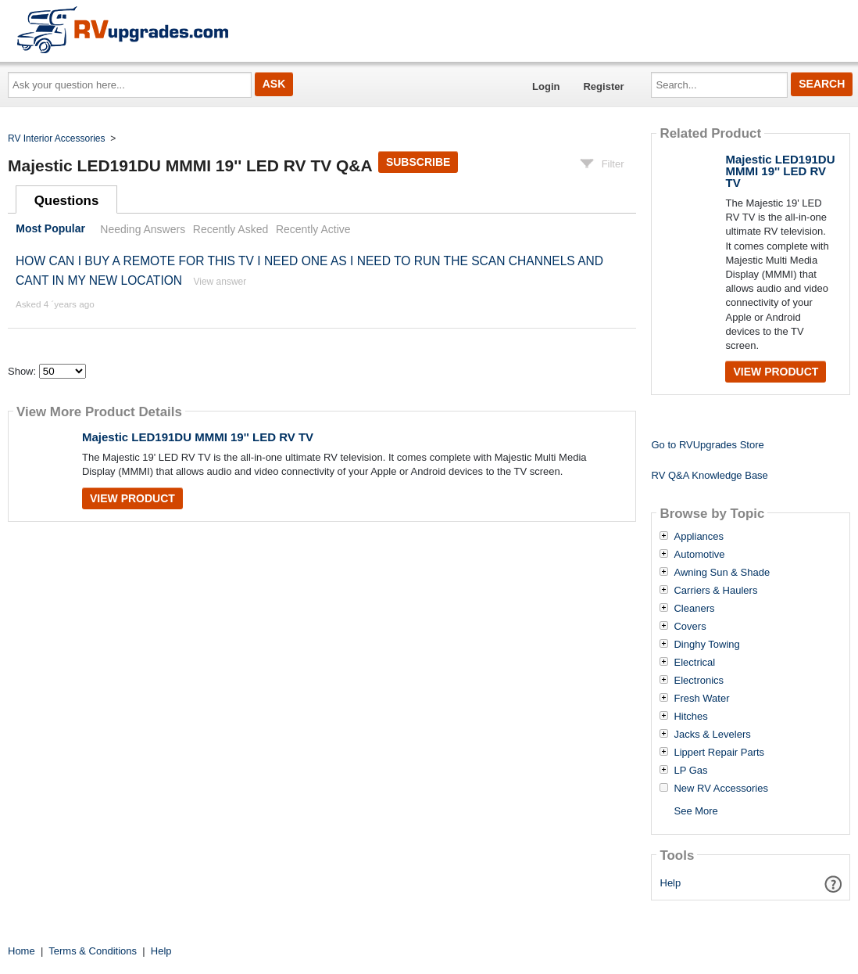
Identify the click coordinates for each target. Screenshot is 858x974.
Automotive (699, 554)
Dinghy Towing (706, 644)
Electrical (694, 662)
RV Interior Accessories (56, 138)
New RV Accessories (720, 788)
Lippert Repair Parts (719, 752)
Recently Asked (230, 229)
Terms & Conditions (92, 951)
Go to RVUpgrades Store (707, 445)
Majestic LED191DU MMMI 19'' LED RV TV (197, 437)
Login (545, 86)
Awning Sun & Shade (722, 572)
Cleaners (694, 608)
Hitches (690, 716)
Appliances (699, 536)
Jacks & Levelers (712, 734)
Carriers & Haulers (715, 590)
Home (21, 951)
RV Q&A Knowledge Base (709, 475)
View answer (219, 281)
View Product (132, 498)
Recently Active (313, 229)
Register (603, 86)
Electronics (699, 680)
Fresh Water (701, 698)
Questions (66, 200)
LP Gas (690, 770)
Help (670, 883)
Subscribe (418, 162)
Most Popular (50, 229)
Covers (690, 626)
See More (695, 811)
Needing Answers (142, 229)
